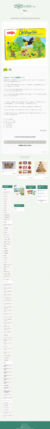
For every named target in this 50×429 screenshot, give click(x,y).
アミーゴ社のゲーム (8, 331)
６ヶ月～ (6, 196)
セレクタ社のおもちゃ (8, 322)
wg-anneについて (42, 190)
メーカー (6, 280)
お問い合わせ (41, 192)
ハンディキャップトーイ (8, 394)
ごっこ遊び (6, 277)
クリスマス (6, 408)
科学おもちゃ (7, 271)
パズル (5, 259)
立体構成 (6, 252)
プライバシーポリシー (42, 196)
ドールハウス (7, 236)
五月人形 (6, 403)
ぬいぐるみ (6, 234)
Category (25, 18)
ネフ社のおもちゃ (8, 296)
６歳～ (5, 212)
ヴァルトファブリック (8, 342)
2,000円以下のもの (8, 275)
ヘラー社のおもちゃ (8, 303)
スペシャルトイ (7, 398)
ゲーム (5, 261)
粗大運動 (6, 227)
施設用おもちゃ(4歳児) (7, 378)
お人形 (5, 232)
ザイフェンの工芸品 (8, 414)
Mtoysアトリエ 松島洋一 (8, 339)
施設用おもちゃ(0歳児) (7, 364)
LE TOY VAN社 (7, 354)
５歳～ (5, 209)
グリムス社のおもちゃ (8, 290)
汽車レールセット (8, 241)
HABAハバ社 (6, 324)
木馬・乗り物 (7, 243)
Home (12, 18)
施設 (5, 361)
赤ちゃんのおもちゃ (8, 225)
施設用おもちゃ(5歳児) (7, 381)
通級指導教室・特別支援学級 (8, 390)
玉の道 (5, 257)
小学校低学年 (7, 214)
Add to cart (25, 141)
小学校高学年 (7, 216)
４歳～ (5, 207)
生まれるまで (7, 191)
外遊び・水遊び (7, 273)
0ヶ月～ (5, 193)
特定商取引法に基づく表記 (42, 200)
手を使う (6, 248)
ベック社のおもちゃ (8, 299)
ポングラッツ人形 (8, 315)
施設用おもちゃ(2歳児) (7, 371)
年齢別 (5, 189)
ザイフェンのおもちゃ (8, 309)
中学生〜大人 (7, 219)
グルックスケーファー (8, 348)
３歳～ (5, 205)
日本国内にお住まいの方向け (25, 145)
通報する (45, 151)
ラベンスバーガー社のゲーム (8, 327)
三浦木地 (6, 358)
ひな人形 (6, 401)
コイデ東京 (6, 356)
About (18, 18)
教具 (5, 268)
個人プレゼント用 (8, 396)
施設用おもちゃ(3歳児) (7, 374)
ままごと (6, 229)
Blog (31, 18)
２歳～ (5, 203)
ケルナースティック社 (8, 351)
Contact (37, 18)
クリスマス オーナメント (8, 411)
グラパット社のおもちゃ (8, 287)
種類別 (5, 221)
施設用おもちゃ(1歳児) (7, 368)
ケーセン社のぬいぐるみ (8, 318)
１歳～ (5, 200)
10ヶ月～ (6, 198)
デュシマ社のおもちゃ (8, 294)
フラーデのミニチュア (8, 313)
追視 (5, 245)
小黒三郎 (6, 333)
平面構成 (6, 250)
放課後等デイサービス (8, 387)
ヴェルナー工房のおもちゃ (8, 306)
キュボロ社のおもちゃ (8, 284)
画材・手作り (7, 266)
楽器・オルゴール (8, 264)
